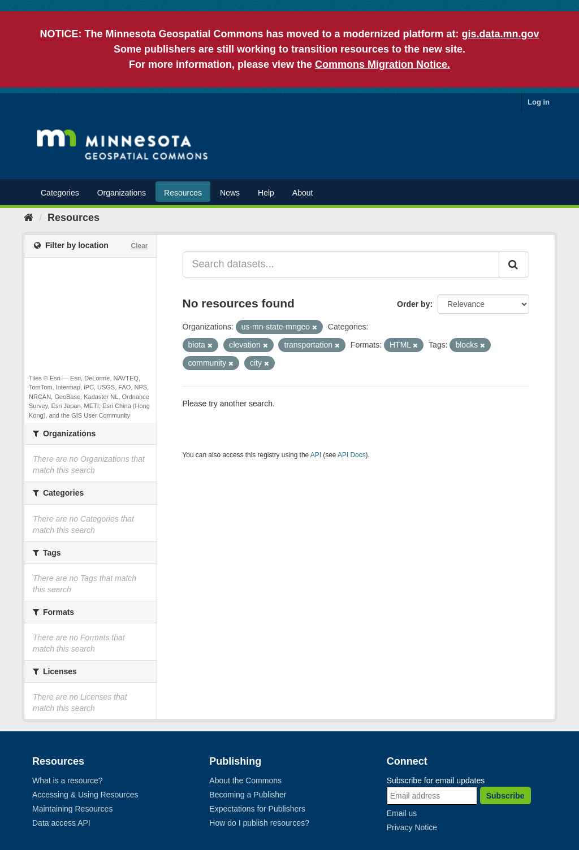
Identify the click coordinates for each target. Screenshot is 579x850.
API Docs (352, 455)
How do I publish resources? (259, 822)
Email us (402, 813)
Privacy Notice (412, 827)
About (302, 192)
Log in (539, 102)
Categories (60, 192)
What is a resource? (67, 780)
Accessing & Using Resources (85, 794)
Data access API (61, 822)
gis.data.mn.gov (500, 34)
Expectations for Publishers (257, 808)
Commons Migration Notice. (382, 64)
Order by (413, 304)
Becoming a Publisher (247, 794)
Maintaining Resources (72, 808)
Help (266, 192)
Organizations (121, 192)
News (230, 192)
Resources (183, 192)
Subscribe (505, 795)
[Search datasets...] (341, 264)
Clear (139, 246)
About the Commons (245, 780)
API (315, 455)
